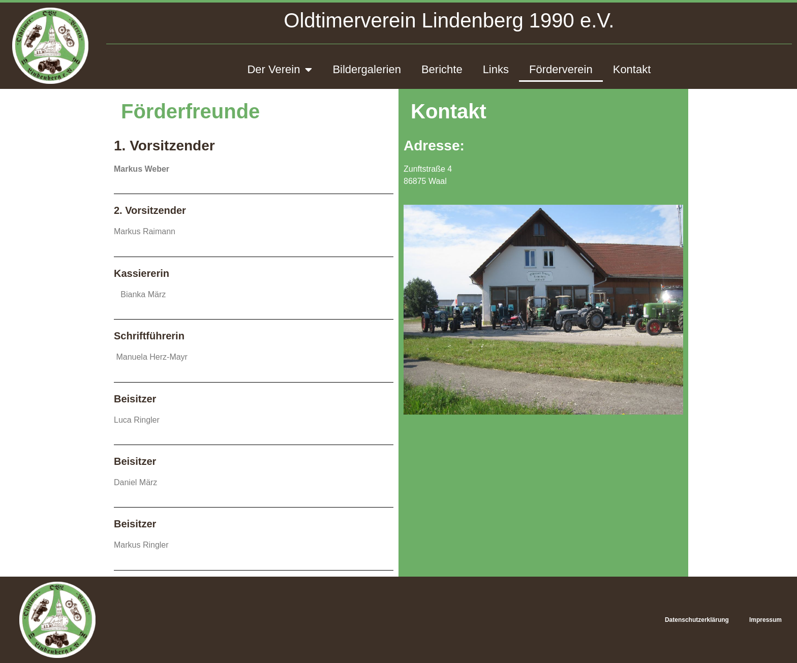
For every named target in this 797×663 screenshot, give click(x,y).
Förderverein (561, 69)
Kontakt (632, 69)
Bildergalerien (366, 69)
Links (496, 69)
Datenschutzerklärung (697, 619)
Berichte (442, 69)
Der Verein (279, 69)
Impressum (765, 619)
